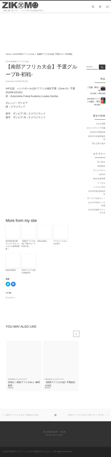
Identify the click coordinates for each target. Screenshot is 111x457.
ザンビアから (99, 170)
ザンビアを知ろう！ (96, 198)
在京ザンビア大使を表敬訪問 (28, 271)
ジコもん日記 (99, 187)
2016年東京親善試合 (96, 192)
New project (42, 241)
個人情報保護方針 (50, 432)
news (102, 174)
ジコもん (101, 183)
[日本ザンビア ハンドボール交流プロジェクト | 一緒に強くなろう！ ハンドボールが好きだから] (20, 5)
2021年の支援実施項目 (96, 137)
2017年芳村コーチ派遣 (96, 204)
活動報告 (101, 166)
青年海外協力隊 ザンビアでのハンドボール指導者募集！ (13, 245)
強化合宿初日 (11, 270)
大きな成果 (100, 124)
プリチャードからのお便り (60, 242)
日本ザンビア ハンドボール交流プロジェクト (30, 451)
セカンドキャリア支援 (96, 128)
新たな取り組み (98, 143)
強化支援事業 (99, 178)
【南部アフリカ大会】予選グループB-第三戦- (28, 243)
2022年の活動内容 (97, 132)
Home (8, 54)
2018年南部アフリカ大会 (23, 54)
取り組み (101, 162)
